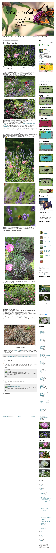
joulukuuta (43, 490)
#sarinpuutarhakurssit (44, 330)
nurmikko (41, 377)
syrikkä (41, 404)
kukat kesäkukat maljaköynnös (45, 355)
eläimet (8, 356)
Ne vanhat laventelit (44, 508)
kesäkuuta (43, 523)
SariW (8, 371)
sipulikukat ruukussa (43, 402)
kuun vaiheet (42, 357)
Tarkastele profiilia (42, 58)
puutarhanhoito (18, 356)
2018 (41, 531)
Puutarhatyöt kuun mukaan (44, 75)
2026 (41, 480)
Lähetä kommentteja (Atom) (9, 418)
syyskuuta (43, 494)
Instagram (29, 36)
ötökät (41, 419)
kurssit (41, 356)
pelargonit (42, 381)
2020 (41, 488)
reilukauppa (42, 395)
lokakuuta (42, 493)
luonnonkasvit (42, 370)
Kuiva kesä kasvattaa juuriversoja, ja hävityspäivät (46, 501)
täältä (42, 267)
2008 (41, 540)
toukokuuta (43, 524)
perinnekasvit (42, 386)
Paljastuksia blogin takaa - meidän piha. (46, 274)
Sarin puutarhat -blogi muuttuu (46, 502)
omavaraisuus (42, 378)
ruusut (41, 396)
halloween (42, 341)
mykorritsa (42, 373)
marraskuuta (43, 492)
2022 (41, 485)
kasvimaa (41, 349)
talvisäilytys (42, 410)
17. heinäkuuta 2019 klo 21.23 (16, 371)
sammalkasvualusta (43, 397)
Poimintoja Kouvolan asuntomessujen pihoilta (45, 506)
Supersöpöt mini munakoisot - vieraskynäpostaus (46, 499)
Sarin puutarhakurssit (10, 36)
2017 (41, 532)
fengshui (41, 340)
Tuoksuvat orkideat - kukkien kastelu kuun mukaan (47, 261)
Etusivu (4, 36)
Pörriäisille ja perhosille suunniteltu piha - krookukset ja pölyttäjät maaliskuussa (48, 232)
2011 (41, 536)
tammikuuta (43, 529)
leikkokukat (42, 365)
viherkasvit (42, 416)
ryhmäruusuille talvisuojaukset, (21, 316)
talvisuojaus (29, 356)
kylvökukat (42, 361)
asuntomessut (42, 332)
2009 (41, 539)
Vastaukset (8, 369)
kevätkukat (42, 353)
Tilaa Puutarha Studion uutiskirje (8, 37)
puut (41, 389)
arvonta (41, 331)
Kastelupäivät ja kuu (18, 36)
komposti (41, 354)
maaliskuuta (43, 527)
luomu (41, 369)
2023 (41, 484)
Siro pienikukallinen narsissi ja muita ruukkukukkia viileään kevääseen (48, 251)
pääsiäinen (42, 393)
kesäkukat (10, 356)
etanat (41, 339)
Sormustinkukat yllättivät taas (46, 517)
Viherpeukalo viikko (43, 417)
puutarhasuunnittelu (24, 356)
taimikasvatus (42, 408)
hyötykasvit (42, 345)
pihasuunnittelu (43, 388)
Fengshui (45, 36)
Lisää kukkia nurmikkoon (45, 511)
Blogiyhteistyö (40, 36)
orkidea (41, 379)
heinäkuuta (43, 497)
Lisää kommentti (6, 393)
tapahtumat (42, 411)
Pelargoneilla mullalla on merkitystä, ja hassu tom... (45, 515)
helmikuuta (43, 528)
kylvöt (41, 362)
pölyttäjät (41, 394)
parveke (41, 380)
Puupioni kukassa (6, 126)
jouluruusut (42, 347)
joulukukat (42, 346)
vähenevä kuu (18, 350)
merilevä (41, 372)
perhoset (41, 385)
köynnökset (42, 363)
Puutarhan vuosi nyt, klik (43, 279)
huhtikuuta (43, 525)
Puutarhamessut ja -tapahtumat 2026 (21, 37)
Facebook (24, 36)
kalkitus (41, 348)
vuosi (41, 418)
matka (41, 371)
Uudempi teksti (5, 416)
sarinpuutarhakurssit (43, 400)
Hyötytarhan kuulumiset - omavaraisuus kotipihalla (45, 521)
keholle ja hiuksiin (43, 350)
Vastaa (6, 367)
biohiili (41, 333)
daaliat (41, 334)
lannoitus (41, 364)
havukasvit (42, 342)
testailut (41, 412)
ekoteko (41, 337)
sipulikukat (42, 401)
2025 (41, 481)
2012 (41, 535)
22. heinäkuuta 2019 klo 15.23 (16, 386)
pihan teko (42, 387)
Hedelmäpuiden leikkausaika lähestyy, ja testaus (46, 504)
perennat (14, 356)
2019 (41, 489)
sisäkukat (41, 403)
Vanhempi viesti (34, 416)
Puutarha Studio (34, 36)
